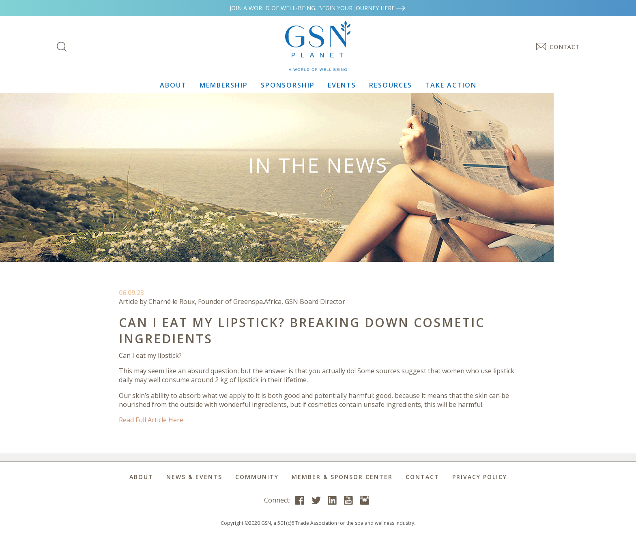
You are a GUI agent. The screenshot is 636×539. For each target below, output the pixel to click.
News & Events (194, 477)
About (173, 85)
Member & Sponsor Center (342, 477)
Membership (224, 85)
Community (257, 477)
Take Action (451, 85)
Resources (390, 85)
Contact (422, 477)
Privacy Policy (479, 477)
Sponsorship (288, 85)
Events (342, 85)
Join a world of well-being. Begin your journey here (318, 8)
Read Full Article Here (151, 419)
